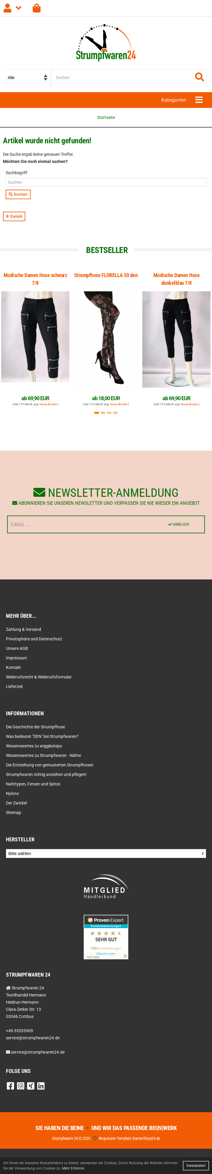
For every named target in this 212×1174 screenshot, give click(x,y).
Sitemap (13, 812)
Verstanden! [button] (195, 1166)
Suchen (18, 194)
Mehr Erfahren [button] (73, 1168)
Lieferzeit (14, 686)
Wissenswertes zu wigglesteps (34, 746)
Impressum (16, 658)
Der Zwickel (16, 803)
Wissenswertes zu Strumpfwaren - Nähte (43, 755)
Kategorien (173, 100)
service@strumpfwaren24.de (38, 1052)
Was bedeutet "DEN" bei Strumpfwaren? (42, 736)
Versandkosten (48, 404)
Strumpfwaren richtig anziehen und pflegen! (46, 774)
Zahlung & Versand (23, 629)
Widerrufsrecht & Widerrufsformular (39, 677)
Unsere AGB (17, 648)
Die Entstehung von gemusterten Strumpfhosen (49, 765)
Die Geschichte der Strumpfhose (35, 726)
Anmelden (178, 524)
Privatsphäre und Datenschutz (34, 638)
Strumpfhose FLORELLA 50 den (106, 275)
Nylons (12, 793)
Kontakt (13, 667)
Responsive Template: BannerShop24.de (129, 1138)
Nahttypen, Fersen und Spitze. (33, 784)
